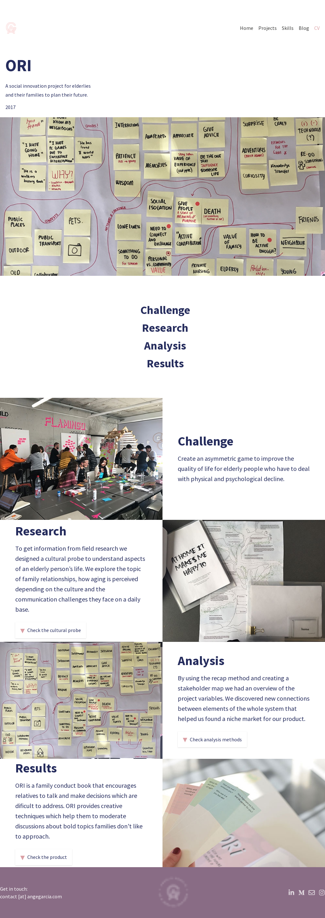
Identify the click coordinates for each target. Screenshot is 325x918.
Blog (304, 28)
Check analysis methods (212, 739)
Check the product (43, 857)
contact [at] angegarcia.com (31, 896)
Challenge (165, 310)
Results (165, 363)
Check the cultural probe (50, 630)
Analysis (165, 345)
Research (165, 328)
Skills (288, 28)
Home (246, 28)
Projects (267, 28)
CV (317, 28)
